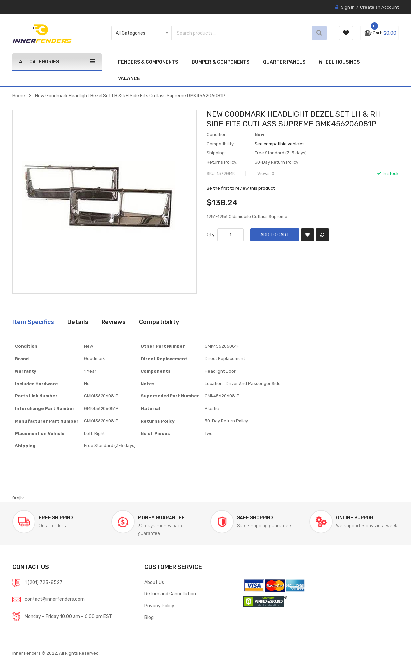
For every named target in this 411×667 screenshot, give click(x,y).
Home (18, 95)
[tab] (33, 322)
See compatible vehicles (280, 143)
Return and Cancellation (170, 593)
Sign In (348, 7)
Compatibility (159, 321)
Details (77, 321)
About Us (154, 582)
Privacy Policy (159, 605)
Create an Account (379, 7)
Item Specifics (33, 321)
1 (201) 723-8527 (43, 582)
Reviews (114, 321)
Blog (149, 617)
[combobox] (232, 33)
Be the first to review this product (241, 188)
